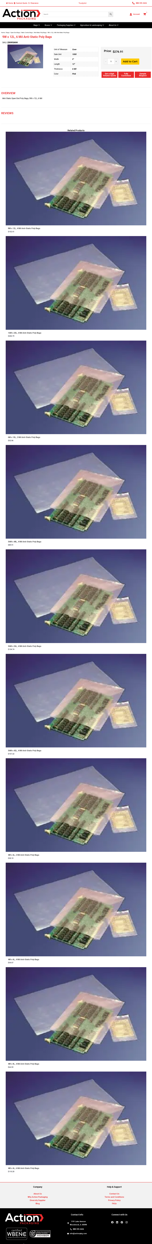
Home (3, 32)
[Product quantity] (111, 61)
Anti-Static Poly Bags (40, 32)
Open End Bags (15, 32)
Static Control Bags (27, 32)
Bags (7, 32)
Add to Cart (130, 61)
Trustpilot (82, 3)
